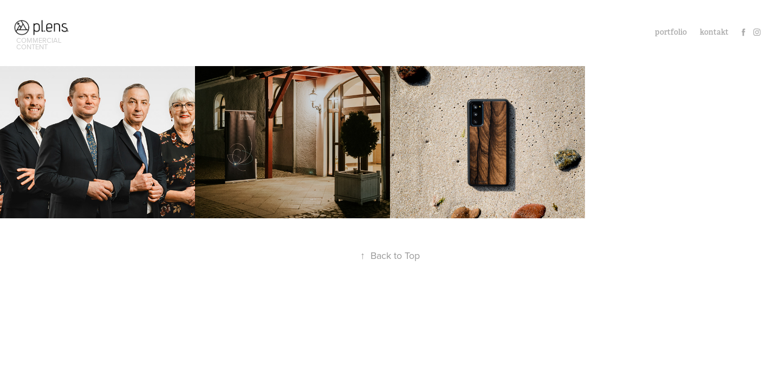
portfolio (671, 32)
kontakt (714, 32)
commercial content (39, 43)
